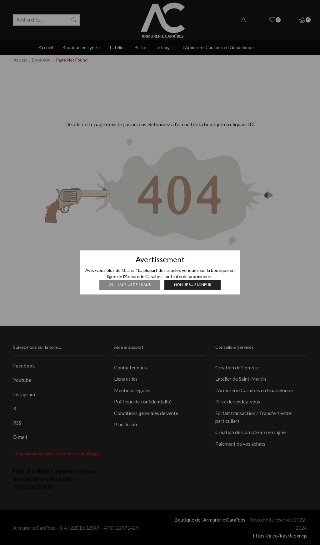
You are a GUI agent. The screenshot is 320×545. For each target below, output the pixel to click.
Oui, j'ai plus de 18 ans (130, 284)
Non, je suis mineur (192, 284)
